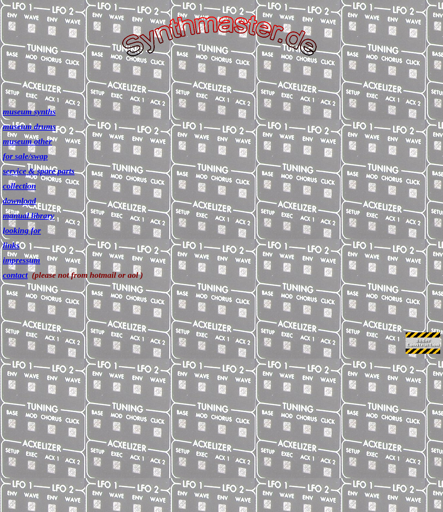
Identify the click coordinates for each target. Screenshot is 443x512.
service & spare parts (38, 171)
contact (15, 275)
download (19, 200)
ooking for (23, 230)
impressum (21, 260)
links (11, 245)
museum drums (29, 126)
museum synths (29, 111)
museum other (27, 141)
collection (19, 185)
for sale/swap (25, 156)
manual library (28, 215)
